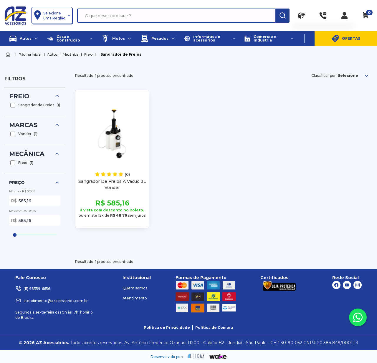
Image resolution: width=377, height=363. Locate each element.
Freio (88, 54)
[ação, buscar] (282, 16)
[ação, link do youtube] (347, 285)
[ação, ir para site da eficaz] (196, 356)
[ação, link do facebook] (336, 285)
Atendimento (135, 298)
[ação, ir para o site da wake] (218, 356)
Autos (52, 54)
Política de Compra (214, 327)
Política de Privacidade (167, 327)
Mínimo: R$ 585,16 (22, 191)
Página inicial (30, 54)
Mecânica (71, 54)
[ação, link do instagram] (357, 285)
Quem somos (135, 288)
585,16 (38, 201)
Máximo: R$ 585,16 (22, 211)
